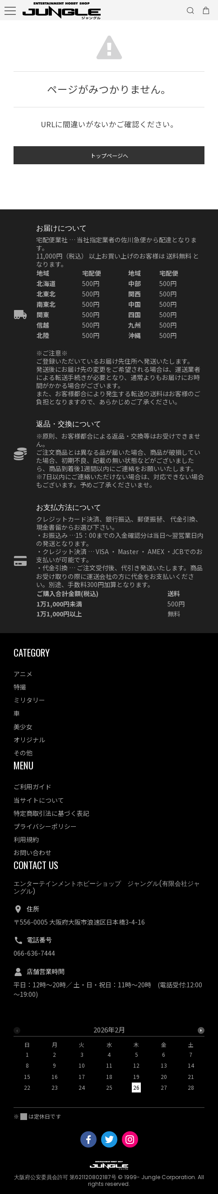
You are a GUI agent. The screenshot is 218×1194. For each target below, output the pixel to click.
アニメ (23, 673)
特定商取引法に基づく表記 (51, 813)
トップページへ (109, 157)
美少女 (23, 726)
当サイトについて (39, 800)
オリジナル (29, 739)
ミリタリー (29, 699)
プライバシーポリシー (45, 826)
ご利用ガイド (32, 786)
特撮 (20, 686)
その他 (23, 752)
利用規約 (26, 839)
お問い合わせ (32, 852)
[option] (109, 1061)
